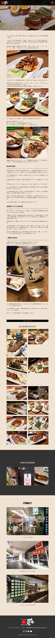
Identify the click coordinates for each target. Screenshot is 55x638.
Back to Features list (27, 320)
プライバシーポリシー (15, 627)
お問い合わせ (36, 627)
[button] (14, 476)
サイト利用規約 (27, 627)
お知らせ (44, 627)
